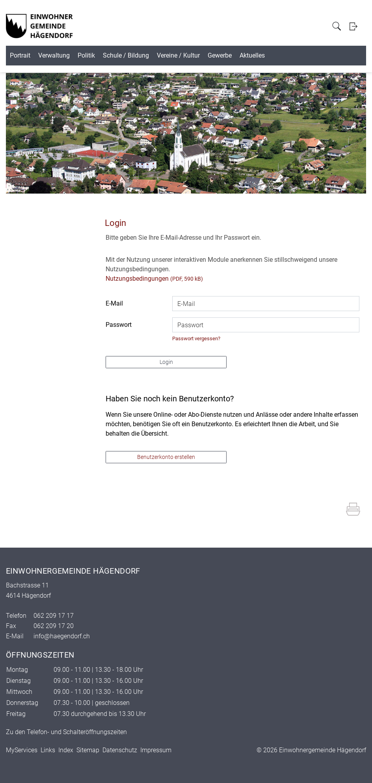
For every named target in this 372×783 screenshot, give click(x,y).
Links (48, 750)
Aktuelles (337, 55)
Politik (123, 55)
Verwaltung (78, 55)
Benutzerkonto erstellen (166, 457)
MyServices (21, 750)
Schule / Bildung (175, 55)
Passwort (119, 324)
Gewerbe (293, 55)
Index (65, 750)
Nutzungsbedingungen (137, 278)
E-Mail (114, 303)
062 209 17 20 (53, 626)
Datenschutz (119, 750)
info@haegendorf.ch (61, 636)
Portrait (32, 55)
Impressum (155, 750)
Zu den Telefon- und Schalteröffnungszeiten (66, 732)
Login (353, 26)
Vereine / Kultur (239, 55)
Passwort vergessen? (196, 338)
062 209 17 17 (53, 615)
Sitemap (87, 750)
